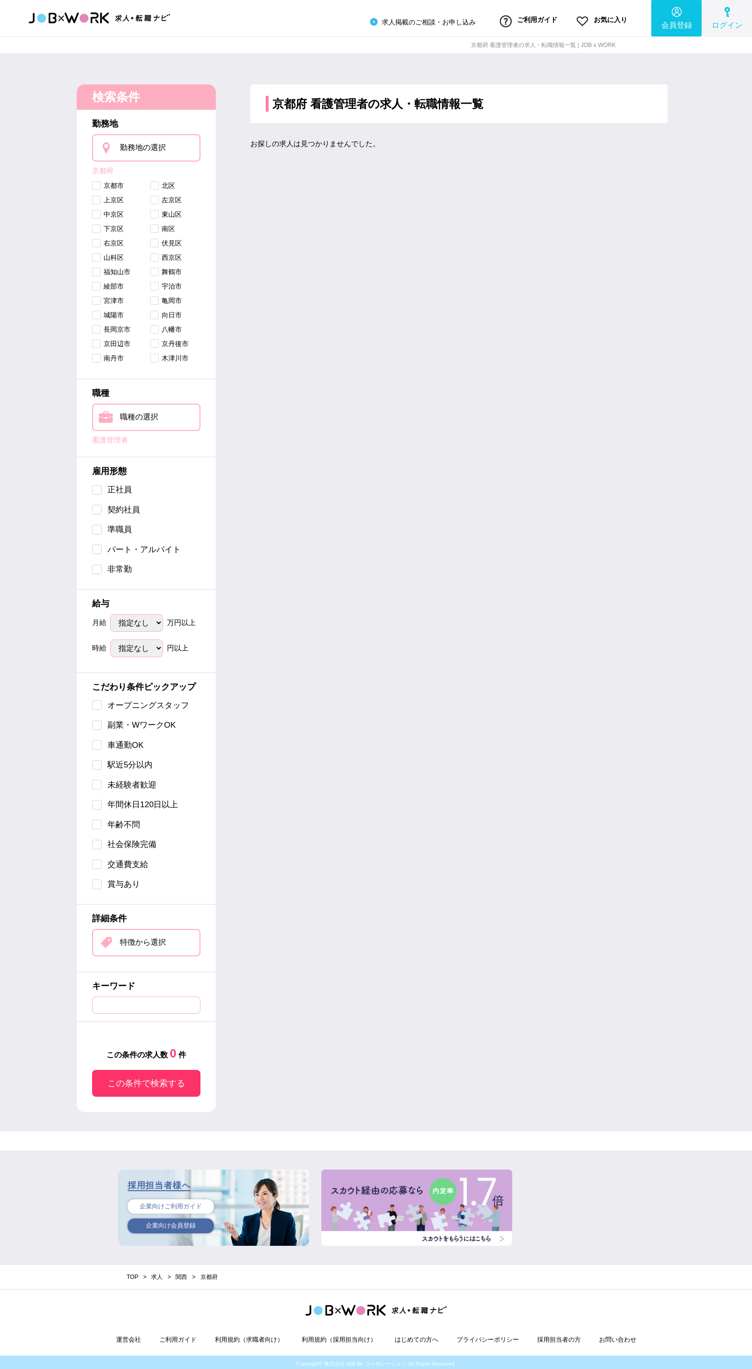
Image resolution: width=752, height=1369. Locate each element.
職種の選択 (139, 414)
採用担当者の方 (559, 1336)
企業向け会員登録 (171, 1225)
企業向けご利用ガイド (170, 1204)
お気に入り (598, 20)
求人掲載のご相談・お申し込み (405, 21)
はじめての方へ (416, 1336)
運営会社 (128, 1336)
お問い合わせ (617, 1336)
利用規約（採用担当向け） (339, 1336)
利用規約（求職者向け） (249, 1336)
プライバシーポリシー (488, 1336)
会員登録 (676, 17)
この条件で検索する (146, 1080)
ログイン (727, 17)
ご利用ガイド (516, 20)
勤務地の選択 (143, 145)
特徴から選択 (143, 939)
